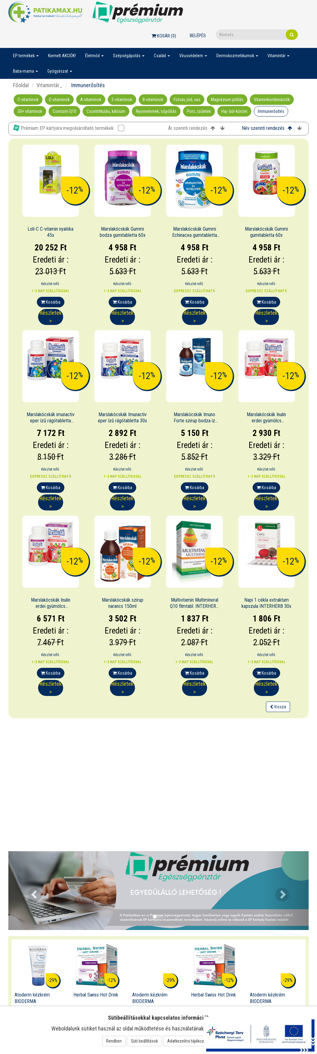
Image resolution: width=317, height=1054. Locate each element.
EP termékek (26, 55)
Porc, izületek (199, 111)
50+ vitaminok (30, 111)
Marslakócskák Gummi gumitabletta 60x (266, 232)
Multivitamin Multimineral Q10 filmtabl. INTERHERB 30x (194, 606)
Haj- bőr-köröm (234, 111)
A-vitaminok (90, 99)
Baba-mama (25, 71)
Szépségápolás (129, 55)
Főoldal (21, 85)
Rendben (114, 1041)
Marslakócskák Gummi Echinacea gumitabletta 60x (194, 235)
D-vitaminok (59, 99)
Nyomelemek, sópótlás (156, 111)
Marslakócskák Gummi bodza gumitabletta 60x (122, 232)
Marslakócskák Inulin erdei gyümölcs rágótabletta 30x (266, 421)
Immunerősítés (271, 111)
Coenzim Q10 (64, 111)
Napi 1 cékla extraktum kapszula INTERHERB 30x (266, 603)
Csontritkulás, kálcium (106, 111)
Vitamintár (278, 55)
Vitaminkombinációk (272, 99)
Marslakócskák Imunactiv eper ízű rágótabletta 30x (122, 418)
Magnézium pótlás (227, 99)
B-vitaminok (153, 99)
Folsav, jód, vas (187, 99)
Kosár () (164, 36)
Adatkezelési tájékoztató (189, 1041)
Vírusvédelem (193, 55)
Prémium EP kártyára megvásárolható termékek (68, 128)
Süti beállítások (144, 1041)
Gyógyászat (59, 71)
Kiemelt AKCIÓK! (62, 55)
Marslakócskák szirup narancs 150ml (122, 603)
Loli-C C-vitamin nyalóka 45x (50, 232)
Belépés (198, 35)
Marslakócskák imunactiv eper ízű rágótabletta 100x (51, 421)
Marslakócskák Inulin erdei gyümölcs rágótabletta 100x (50, 606)
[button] (31, 890)
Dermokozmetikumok (237, 55)
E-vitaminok (122, 99)
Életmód (94, 55)
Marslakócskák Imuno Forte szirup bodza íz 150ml (194, 421)
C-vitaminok (28, 99)
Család (162, 55)
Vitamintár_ (49, 85)
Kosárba (50, 302)
